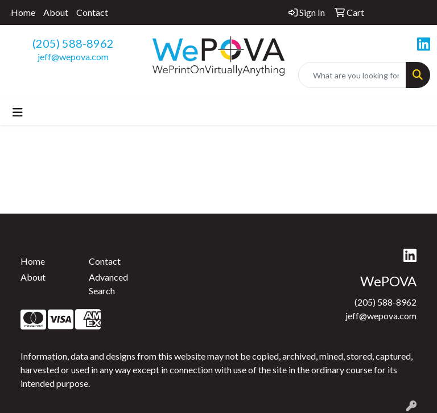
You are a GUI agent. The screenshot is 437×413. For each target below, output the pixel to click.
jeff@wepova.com (73, 56)
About (55, 12)
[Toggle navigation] (18, 112)
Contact (92, 12)
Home (23, 12)
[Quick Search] (352, 75)
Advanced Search (108, 284)
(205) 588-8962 (73, 43)
